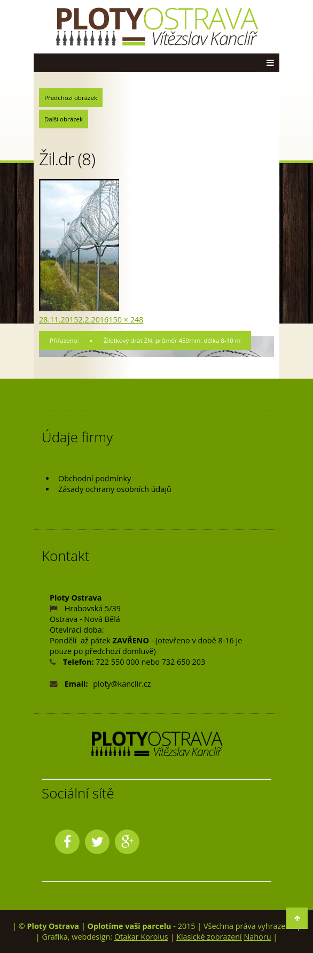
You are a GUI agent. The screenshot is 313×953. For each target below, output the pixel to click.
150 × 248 (125, 319)
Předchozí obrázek (70, 98)
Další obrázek (63, 119)
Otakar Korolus (141, 937)
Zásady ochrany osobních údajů (114, 489)
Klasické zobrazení (209, 937)
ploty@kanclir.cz (122, 684)
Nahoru (257, 937)
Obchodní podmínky (94, 478)
